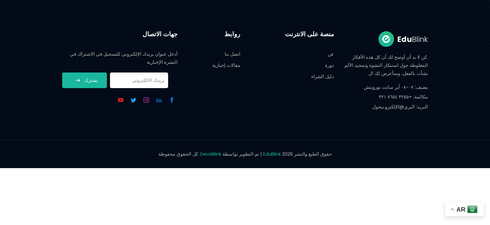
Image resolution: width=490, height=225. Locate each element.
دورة (329, 65)
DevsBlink (210, 154)
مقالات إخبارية (226, 65)
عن (331, 54)
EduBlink (272, 154)
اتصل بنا (232, 54)
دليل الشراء (322, 76)
